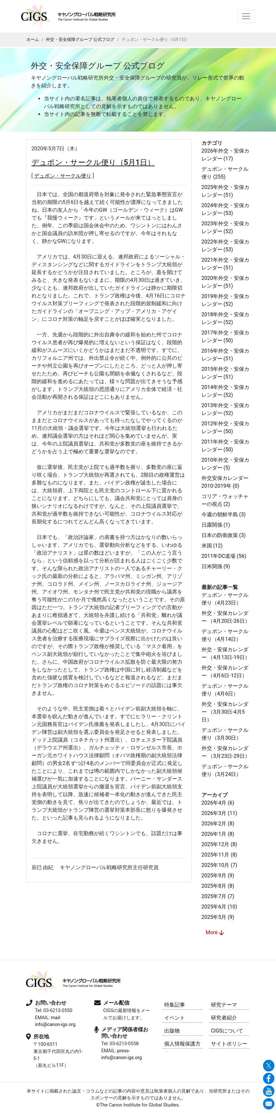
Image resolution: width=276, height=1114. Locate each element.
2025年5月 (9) (218, 917)
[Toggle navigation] (246, 16)
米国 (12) (212, 546)
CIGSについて (227, 1031)
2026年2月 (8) (218, 823)
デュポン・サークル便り (62, 176)
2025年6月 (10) (219, 907)
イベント (174, 1018)
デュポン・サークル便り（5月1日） (93, 162)
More (216, 933)
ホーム (32, 39)
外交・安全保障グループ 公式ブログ (80, 39)
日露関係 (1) (216, 525)
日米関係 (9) (216, 566)
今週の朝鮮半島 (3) (224, 514)
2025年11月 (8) (219, 855)
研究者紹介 (224, 1018)
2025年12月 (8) (219, 844)
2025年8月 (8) (218, 886)
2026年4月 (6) (218, 803)
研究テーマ (224, 1005)
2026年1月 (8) (218, 834)
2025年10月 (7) (219, 865)
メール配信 (116, 1003)
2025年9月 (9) (218, 875)
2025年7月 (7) (218, 896)
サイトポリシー (229, 1044)
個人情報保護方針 (182, 1045)
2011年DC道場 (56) (224, 556)
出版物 (172, 1031)
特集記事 (174, 1005)
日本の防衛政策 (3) (224, 535)
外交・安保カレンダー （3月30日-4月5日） (225, 712)
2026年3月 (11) (219, 813)
